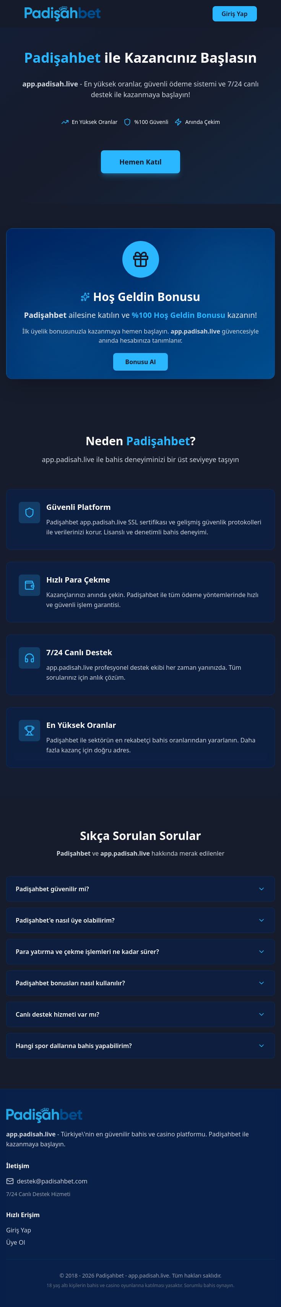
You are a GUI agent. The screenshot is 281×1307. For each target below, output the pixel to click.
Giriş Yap (235, 14)
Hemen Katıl (140, 161)
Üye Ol (15, 1242)
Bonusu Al (140, 362)
